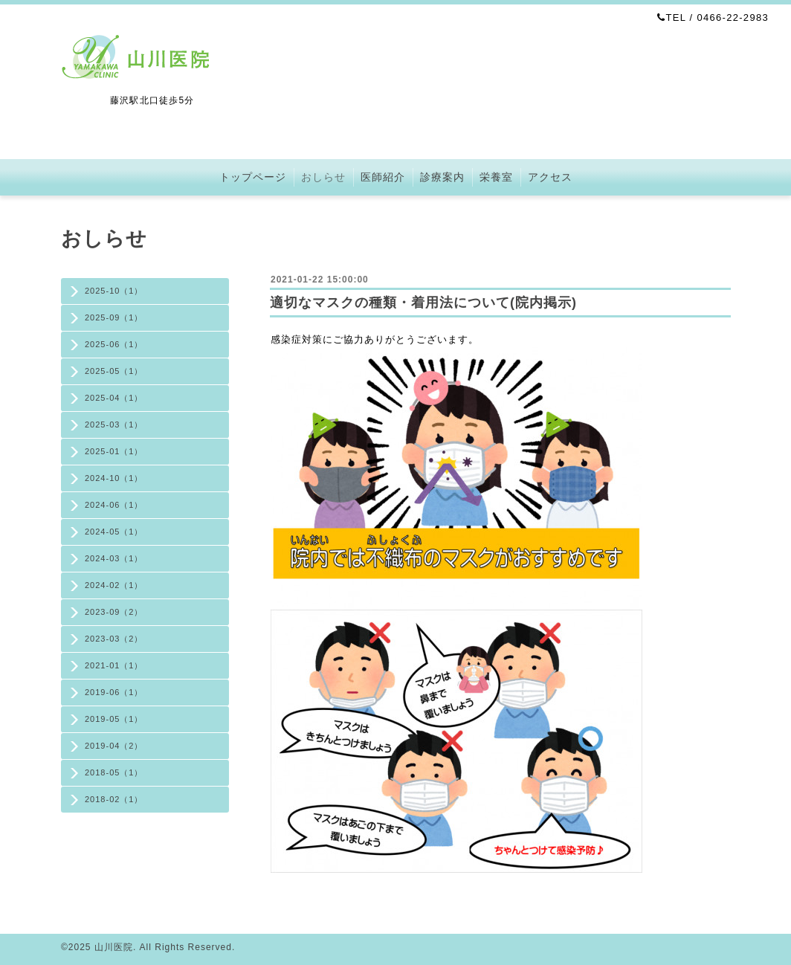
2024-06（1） (114, 504)
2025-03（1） (114, 424)
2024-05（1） (114, 531)
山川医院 (113, 947)
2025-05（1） (114, 371)
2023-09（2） (114, 611)
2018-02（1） (114, 799)
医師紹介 (383, 177)
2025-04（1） (114, 397)
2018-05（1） (114, 772)
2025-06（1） (114, 344)
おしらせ (323, 177)
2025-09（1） (114, 317)
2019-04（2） (114, 745)
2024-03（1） (114, 558)
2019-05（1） (114, 718)
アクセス (550, 177)
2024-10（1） (114, 478)
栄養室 (496, 177)
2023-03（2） (114, 638)
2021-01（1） (114, 665)
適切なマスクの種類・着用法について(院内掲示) (423, 302)
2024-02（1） (114, 585)
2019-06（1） (114, 692)
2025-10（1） (114, 290)
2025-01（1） (114, 451)
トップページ (252, 177)
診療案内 (442, 177)
